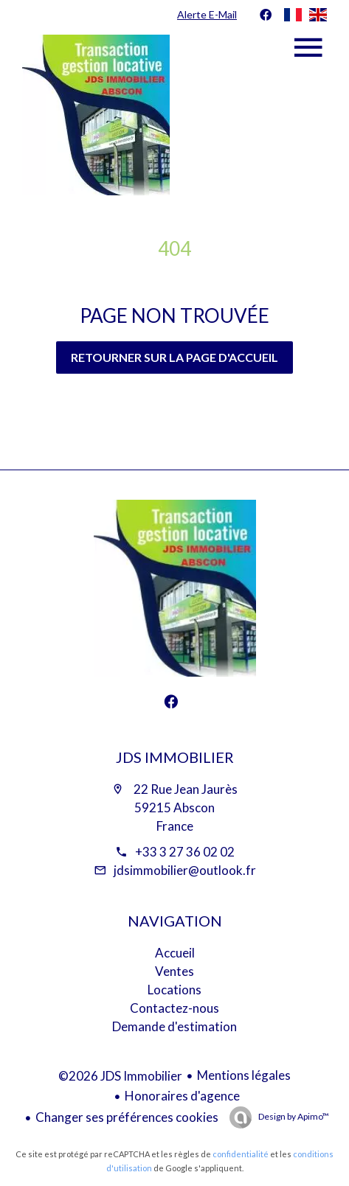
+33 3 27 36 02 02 (185, 851)
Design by (293, 1116)
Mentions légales (244, 1075)
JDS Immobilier (175, 757)
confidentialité (240, 1154)
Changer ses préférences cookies (126, 1117)
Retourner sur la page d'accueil (174, 357)
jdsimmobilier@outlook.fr (185, 870)
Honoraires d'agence (182, 1095)
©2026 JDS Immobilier (120, 1076)
